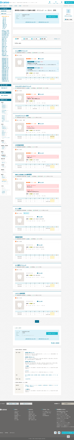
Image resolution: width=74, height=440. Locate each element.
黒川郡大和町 (5, 70)
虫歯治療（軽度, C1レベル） (30, 352)
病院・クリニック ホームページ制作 (63, 422)
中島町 (5, 24)
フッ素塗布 (27, 366)
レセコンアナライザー (61, 419)
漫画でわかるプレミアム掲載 (62, 414)
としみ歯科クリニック (21, 50)
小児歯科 (15, 5)
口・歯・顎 (56, 385)
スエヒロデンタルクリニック (23, 86)
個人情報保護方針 (46, 415)
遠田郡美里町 (5, 78)
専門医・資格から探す (33, 415)
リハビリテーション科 (5, 137)
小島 (4, 19)
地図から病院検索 (56, 343)
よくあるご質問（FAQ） (47, 412)
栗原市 (4, 50)
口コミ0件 (40, 216)
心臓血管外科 (4, 128)
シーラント (27, 370)
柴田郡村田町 (5, 58)
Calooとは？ (17, 411)
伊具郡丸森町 (5, 62)
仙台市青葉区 (5, 31)
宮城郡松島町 (5, 66)
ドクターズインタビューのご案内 (63, 415)
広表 (4, 27)
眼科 (2, 153)
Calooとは (49, 3)
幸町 (4, 20)
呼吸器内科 (4, 105)
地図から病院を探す (4, 95)
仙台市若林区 (5, 34)
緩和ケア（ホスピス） (5, 121)
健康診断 (3, 192)
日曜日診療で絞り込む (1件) (43, 22)
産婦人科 (3, 162)
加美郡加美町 (5, 75)
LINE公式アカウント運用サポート (63, 425)
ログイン (61, 3)
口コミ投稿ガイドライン (47, 411)
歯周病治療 (45, 385)
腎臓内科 (3, 118)
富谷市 (4, 54)
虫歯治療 (39, 385)
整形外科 (3, 133)
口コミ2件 (42, 58)
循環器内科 (4, 106)
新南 (4, 23)
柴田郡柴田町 (5, 59)
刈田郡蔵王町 (5, 55)
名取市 (4, 43)
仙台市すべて (5, 30)
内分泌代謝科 (4, 110)
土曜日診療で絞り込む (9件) (30, 22)
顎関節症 (50, 385)
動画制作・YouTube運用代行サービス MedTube (65, 426)
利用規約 (44, 414)
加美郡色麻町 (5, 74)
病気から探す (31, 411)
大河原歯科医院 (19, 145)
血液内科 (3, 117)
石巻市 (4, 38)
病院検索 (10, 5)
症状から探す (31, 412)
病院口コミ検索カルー (4, 5)
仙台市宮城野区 (5, 33)
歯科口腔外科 (4, 181)
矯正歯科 (3, 177)
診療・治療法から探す (33, 419)
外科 (2, 125)
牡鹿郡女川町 (5, 79)
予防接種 (3, 191)
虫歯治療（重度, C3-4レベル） (30, 361)
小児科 (3, 166)
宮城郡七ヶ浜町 (5, 67)
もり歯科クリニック (20, 265)
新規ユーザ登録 (55, 3)
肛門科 (3, 148)
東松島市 (4, 51)
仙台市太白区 (5, 35)
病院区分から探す (32, 418)
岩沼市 (4, 47)
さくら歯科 (18, 208)
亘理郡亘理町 (5, 63)
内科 (2, 103)
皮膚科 (3, 142)
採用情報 (6, 432)
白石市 (4, 42)
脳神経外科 (4, 132)
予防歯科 (26, 385)
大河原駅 (28, 176)
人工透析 (3, 119)
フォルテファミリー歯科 (22, 115)
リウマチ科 (4, 113)
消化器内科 (4, 107)
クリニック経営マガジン (61, 421)
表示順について (57, 38)
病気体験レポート (18, 415)
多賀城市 (4, 46)
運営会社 (1, 432)
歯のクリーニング (33, 385)
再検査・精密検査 (30, 386)
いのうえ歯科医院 (20, 293)
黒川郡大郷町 (5, 71)
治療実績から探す (32, 414)
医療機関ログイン (67, 403)
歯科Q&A (16, 418)
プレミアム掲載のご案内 (61, 412)
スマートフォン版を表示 (67, 432)
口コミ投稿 (16, 419)
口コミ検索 (16, 414)
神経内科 (3, 115)
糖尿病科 (3, 111)
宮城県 (20, 5)
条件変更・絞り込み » (52, 16)
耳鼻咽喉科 (4, 156)
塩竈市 (4, 39)
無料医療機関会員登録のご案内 (62, 411)
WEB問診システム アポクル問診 (62, 418)
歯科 (2, 175)
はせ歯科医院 (23, 174)
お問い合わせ (12, 432)
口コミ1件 (42, 94)
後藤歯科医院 (19, 237)
